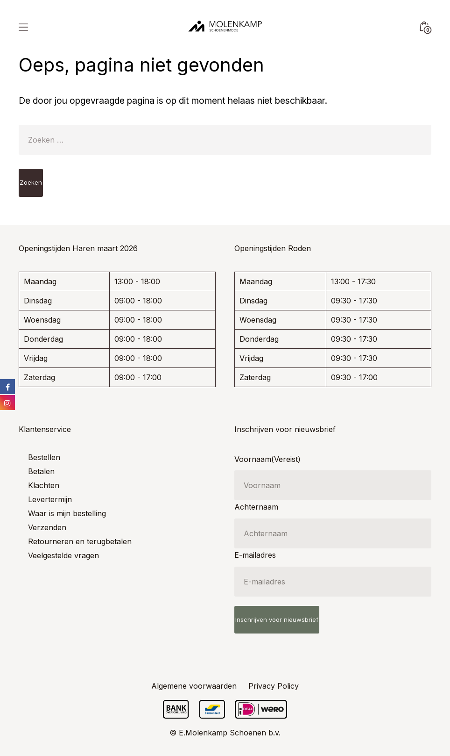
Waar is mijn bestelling (67, 513)
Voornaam (267, 459)
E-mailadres (255, 555)
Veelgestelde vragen (63, 555)
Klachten (43, 485)
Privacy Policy (273, 686)
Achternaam (256, 506)
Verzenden (47, 527)
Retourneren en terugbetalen (80, 541)
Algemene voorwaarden (194, 686)
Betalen (41, 471)
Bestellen (44, 457)
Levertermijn (50, 499)
